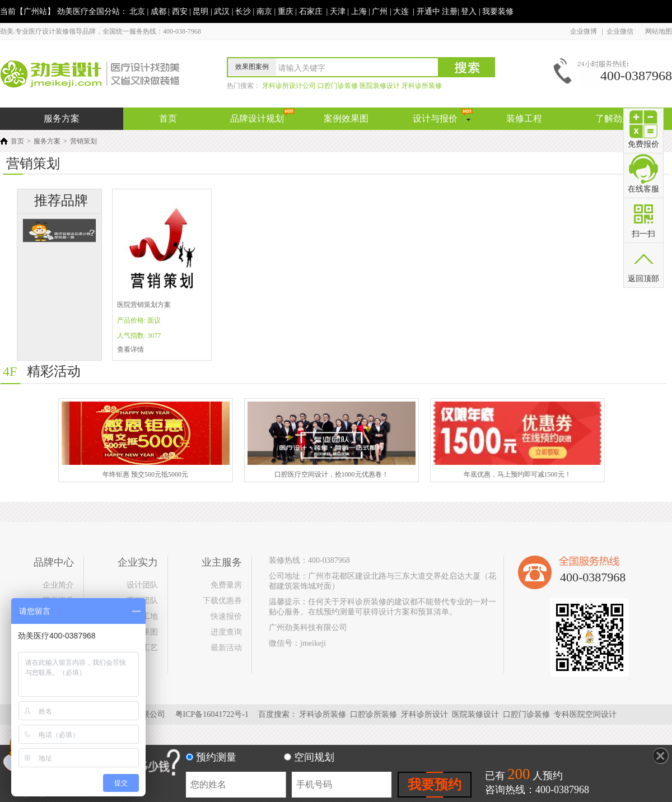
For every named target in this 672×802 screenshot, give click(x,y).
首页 (17, 141)
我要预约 (434, 784)
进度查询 (226, 632)
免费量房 (226, 585)
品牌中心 (54, 562)
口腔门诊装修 (527, 714)
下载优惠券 (222, 600)
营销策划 (83, 141)
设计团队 (142, 585)
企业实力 (138, 562)
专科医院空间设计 (586, 714)
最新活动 (226, 648)
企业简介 (58, 585)
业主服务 (222, 562)
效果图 (146, 632)
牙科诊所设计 (425, 714)
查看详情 (130, 349)
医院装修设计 (476, 714)
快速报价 (226, 616)
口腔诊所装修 (374, 714)
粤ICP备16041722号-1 (212, 714)
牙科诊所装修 (323, 714)
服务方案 (47, 141)
